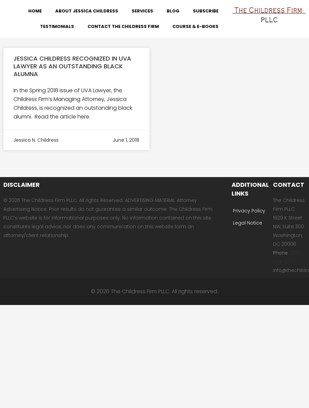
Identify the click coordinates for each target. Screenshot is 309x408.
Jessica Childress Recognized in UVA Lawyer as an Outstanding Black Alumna (72, 66)
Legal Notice (247, 222)
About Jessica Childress (86, 11)
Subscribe (205, 11)
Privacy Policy (249, 210)
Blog (173, 11)
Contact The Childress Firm (123, 26)
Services (142, 11)
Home (35, 11)
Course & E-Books (195, 26)
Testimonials (57, 26)
